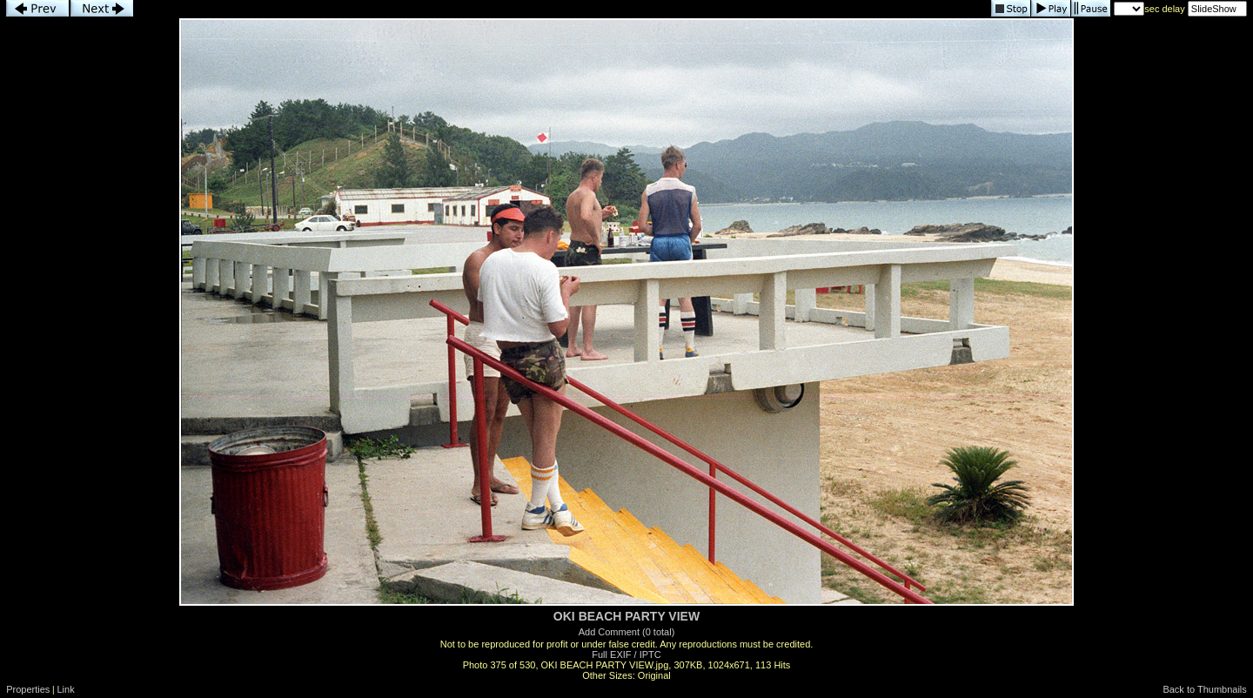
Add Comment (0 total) (627, 632)
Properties (28, 689)
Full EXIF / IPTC (626, 654)
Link (66, 689)
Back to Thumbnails (1204, 689)
